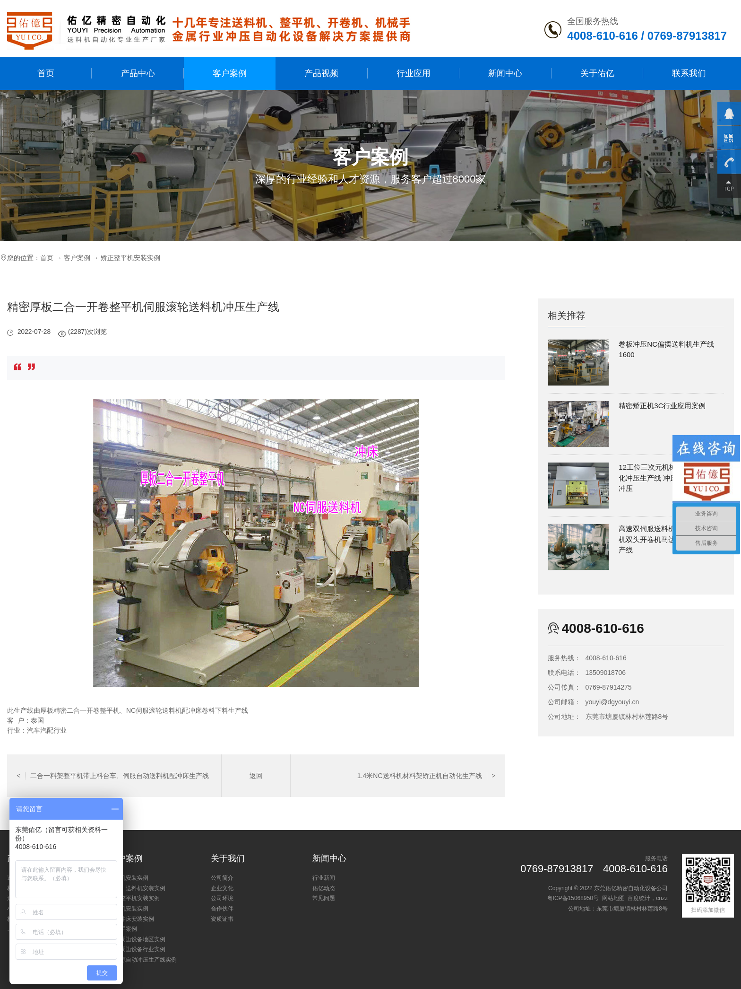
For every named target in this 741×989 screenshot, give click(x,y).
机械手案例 (123, 929)
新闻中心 (505, 73)
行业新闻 (323, 878)
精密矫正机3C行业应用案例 (662, 406)
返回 (256, 775)
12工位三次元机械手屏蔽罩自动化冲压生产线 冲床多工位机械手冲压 (669, 477)
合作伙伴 (222, 908)
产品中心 (138, 73)
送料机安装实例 (128, 878)
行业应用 (413, 73)
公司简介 (222, 878)
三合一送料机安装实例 (137, 888)
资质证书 (222, 919)
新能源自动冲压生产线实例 (143, 959)
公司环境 (222, 898)
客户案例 (230, 73)
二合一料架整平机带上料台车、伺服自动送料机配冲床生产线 (113, 775)
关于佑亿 (597, 73)
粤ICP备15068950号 (573, 898)
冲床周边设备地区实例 (137, 939)
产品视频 (321, 73)
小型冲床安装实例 (131, 919)
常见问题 (323, 898)
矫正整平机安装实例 (130, 258)
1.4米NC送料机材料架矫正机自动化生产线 (426, 775)
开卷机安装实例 (128, 908)
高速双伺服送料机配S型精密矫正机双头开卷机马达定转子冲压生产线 (671, 539)
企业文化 (222, 888)
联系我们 (689, 73)
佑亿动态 (323, 888)
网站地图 (613, 898)
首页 (45, 73)
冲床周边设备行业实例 (137, 949)
